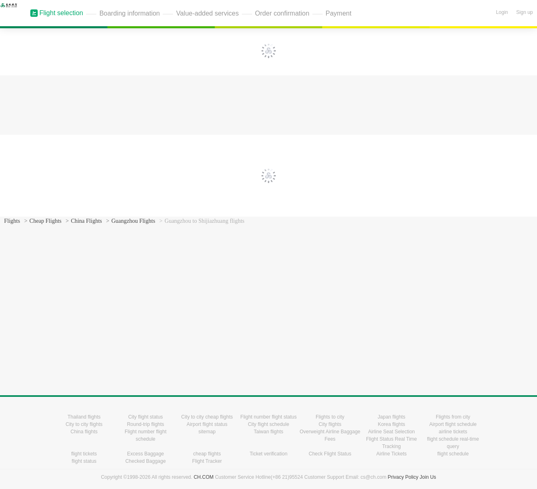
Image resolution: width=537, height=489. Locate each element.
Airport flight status (207, 424)
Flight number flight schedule (145, 435)
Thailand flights (84, 417)
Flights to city (330, 417)
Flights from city (453, 417)
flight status (84, 461)
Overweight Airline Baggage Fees (330, 435)
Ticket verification (268, 454)
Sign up (524, 12)
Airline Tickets (391, 454)
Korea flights (391, 424)
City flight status (145, 417)
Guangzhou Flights (133, 221)
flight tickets (84, 454)
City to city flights (84, 424)
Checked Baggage (145, 461)
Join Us (428, 477)
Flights (12, 221)
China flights (84, 432)
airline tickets (453, 432)
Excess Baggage (145, 454)
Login (502, 12)
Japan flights (391, 417)
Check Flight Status (330, 454)
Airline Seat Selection (391, 432)
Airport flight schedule (452, 424)
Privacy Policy (403, 477)
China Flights (86, 221)
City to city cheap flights (207, 417)
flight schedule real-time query (453, 442)
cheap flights (207, 454)
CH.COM (203, 477)
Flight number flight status (268, 417)
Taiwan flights (268, 432)
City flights (330, 424)
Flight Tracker (207, 461)
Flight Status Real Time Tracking (391, 442)
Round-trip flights (145, 424)
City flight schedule (268, 424)
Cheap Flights (45, 221)
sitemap (207, 432)
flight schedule (453, 454)
